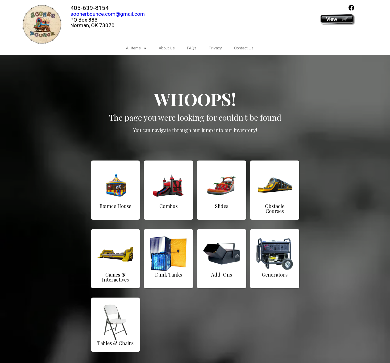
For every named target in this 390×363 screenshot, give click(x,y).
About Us (167, 48)
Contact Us (244, 48)
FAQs (191, 48)
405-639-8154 (89, 7)
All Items (136, 48)
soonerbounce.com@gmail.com (107, 14)
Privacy (215, 48)
